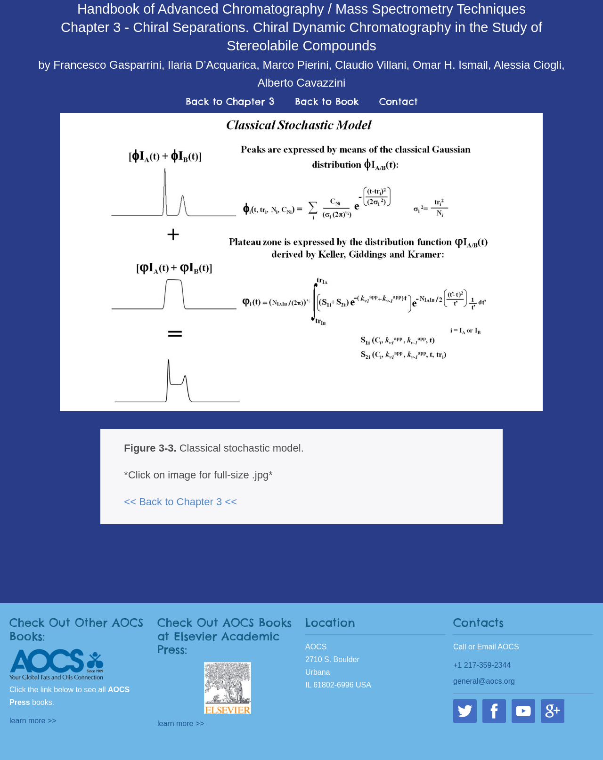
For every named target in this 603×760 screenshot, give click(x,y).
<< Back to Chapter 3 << (180, 502)
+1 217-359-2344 (482, 665)
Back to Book (327, 101)
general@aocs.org (484, 681)
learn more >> (33, 721)
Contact (398, 101)
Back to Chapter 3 (230, 101)
